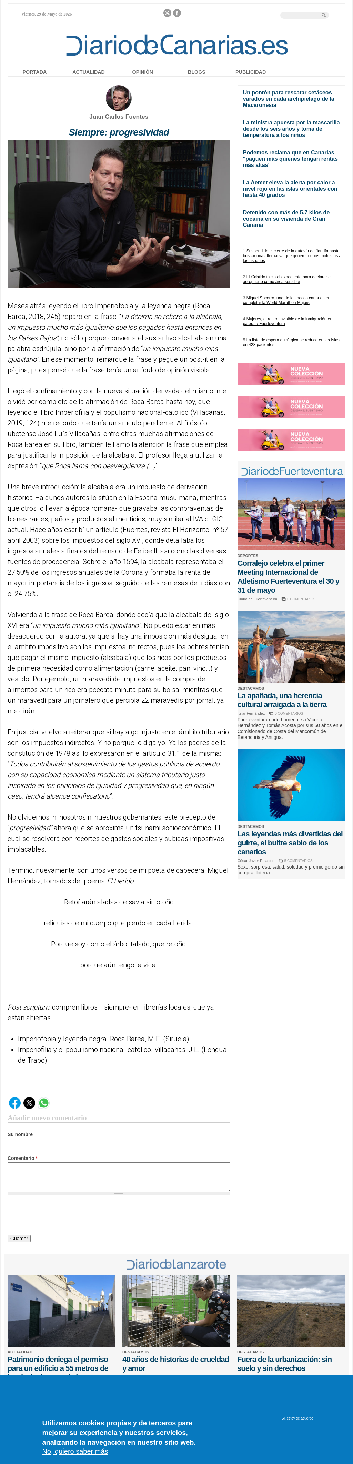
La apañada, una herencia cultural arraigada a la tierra (282, 700)
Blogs (196, 72)
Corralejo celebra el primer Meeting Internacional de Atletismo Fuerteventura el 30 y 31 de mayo (288, 576)
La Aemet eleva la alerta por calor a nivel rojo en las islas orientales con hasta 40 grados (290, 189)
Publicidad (250, 72)
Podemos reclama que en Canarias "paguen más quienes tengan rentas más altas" (290, 159)
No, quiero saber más (75, 1451)
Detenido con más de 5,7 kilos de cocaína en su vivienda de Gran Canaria (286, 219)
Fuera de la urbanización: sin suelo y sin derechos (284, 1364)
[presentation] (60, 1216)
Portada (35, 72)
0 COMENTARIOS (301, 599)
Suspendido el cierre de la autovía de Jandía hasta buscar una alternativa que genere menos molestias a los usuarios (292, 256)
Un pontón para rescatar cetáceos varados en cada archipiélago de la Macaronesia (288, 99)
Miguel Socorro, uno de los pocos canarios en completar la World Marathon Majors (287, 300)
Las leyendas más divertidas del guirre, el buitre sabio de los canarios (290, 843)
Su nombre (20, 1134)
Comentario (23, 1158)
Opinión (142, 72)
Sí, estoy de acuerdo (297, 1418)
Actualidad (88, 72)
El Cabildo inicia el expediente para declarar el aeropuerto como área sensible (287, 279)
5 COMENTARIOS (298, 861)
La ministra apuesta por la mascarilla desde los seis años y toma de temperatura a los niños (291, 129)
